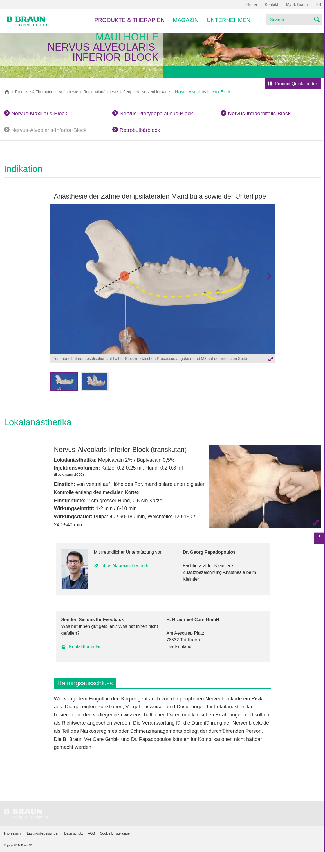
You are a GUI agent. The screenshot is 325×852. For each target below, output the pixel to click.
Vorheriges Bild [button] (56, 287)
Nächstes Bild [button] (269, 287)
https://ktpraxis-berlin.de (125, 565)
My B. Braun (297, 4)
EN (318, 4)
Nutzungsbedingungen (42, 833)
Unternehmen (228, 20)
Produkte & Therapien (130, 20)
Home (251, 4)
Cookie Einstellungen (116, 833)
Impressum (12, 833)
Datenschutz (73, 833)
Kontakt (271, 4)
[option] (162, 284)
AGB (91, 833)
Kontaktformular (85, 646)
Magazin (185, 20)
